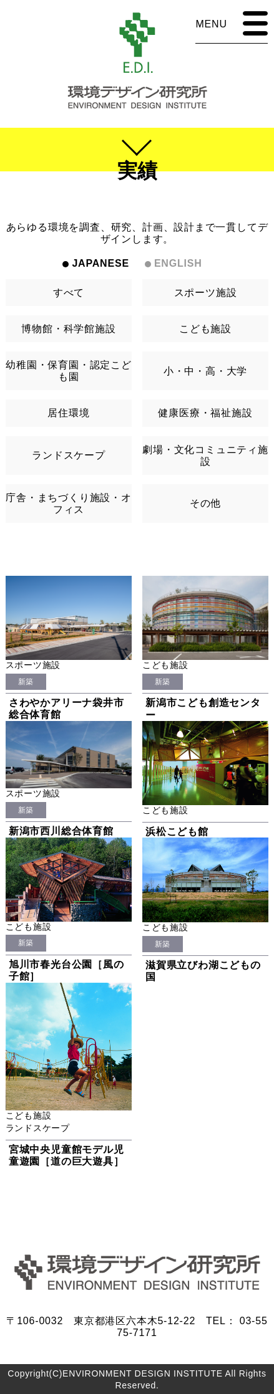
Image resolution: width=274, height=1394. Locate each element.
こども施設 (205, 328)
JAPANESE (100, 263)
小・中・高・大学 (205, 371)
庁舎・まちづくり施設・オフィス (69, 503)
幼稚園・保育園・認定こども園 (69, 371)
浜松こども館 (176, 831)
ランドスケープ (68, 455)
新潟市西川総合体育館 (61, 831)
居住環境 (68, 413)
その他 (205, 503)
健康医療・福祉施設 (205, 413)
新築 (26, 681)
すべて (68, 292)
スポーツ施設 (205, 292)
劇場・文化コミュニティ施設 (205, 455)
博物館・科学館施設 (68, 328)
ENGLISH (178, 263)
